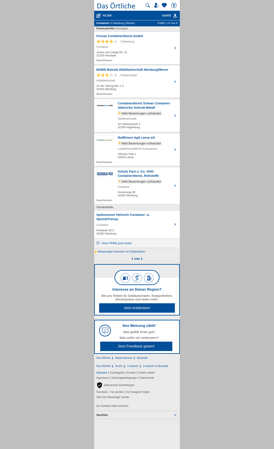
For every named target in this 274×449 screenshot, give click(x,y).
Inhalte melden (146, 372)
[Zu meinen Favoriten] (165, 5)
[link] (175, 15)
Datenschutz (147, 377)
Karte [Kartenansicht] (170, 15)
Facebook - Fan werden (110, 391)
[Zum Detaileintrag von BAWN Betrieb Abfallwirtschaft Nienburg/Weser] (137, 82)
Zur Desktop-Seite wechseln (112, 405)
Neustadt (142, 357)
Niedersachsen (123, 357)
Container (132, 366)
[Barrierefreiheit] (174, 5)
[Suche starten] (147, 5)
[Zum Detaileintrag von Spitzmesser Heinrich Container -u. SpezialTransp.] (137, 224)
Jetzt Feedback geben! (136, 346)
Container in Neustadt (155, 366)
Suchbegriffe (117, 372)
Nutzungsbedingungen (124, 377)
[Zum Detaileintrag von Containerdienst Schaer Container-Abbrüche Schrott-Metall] (137, 115)
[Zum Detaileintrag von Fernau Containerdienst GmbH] (137, 48)
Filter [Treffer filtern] (107, 15)
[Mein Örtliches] (157, 5)
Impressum (102, 377)
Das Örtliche (103, 357)
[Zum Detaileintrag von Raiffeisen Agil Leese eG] (137, 149)
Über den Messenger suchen (112, 397)
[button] (115, 385)
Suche (118, 366)
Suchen (102, 415)
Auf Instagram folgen (138, 391)
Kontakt (131, 372)
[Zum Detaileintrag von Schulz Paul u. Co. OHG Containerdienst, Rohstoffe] (137, 185)
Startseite (101, 372)
